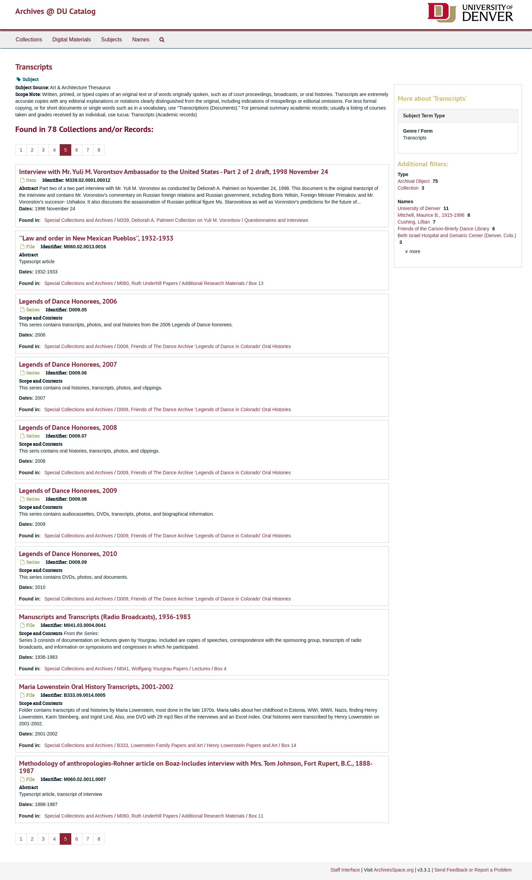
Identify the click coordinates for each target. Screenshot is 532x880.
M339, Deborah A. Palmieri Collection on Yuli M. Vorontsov (179, 220)
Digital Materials (71, 39)
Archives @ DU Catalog (55, 11)
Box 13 (256, 283)
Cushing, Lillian (414, 222)
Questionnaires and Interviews (276, 220)
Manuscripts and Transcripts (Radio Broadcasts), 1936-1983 (105, 616)
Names (140, 39)
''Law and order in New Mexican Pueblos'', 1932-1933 (96, 238)
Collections (29, 39)
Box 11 (256, 816)
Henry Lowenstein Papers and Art (242, 745)
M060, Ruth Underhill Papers (147, 283)
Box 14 (289, 745)
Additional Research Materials (213, 283)
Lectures (201, 668)
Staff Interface (345, 870)
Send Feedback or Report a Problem (473, 870)
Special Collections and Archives (78, 220)
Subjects (111, 39)
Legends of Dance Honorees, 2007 (68, 364)
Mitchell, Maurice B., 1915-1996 (432, 215)
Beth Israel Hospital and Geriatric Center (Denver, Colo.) (457, 235)
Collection (409, 188)
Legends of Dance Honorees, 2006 (68, 301)
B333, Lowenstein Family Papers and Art (160, 745)
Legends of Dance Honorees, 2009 (68, 490)
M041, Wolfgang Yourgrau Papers (152, 668)
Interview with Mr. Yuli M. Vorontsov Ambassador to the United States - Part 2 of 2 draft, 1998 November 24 (173, 171)
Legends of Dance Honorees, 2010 (68, 553)
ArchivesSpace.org (394, 870)
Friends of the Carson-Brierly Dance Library (444, 228)
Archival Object (414, 181)
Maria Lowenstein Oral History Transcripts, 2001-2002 (96, 686)
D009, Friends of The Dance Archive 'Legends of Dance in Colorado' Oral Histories (204, 346)
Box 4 (220, 668)
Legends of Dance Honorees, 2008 (68, 427)
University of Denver (420, 208)
